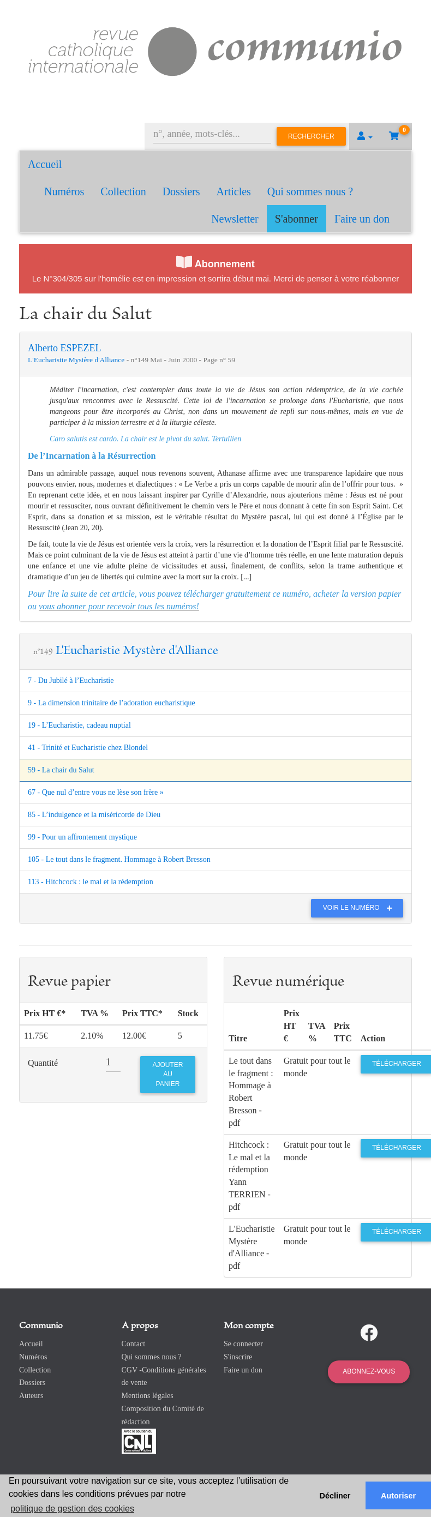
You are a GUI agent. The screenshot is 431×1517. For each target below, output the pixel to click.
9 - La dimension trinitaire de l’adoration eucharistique (111, 703)
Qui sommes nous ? (310, 191)
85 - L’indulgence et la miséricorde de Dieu (94, 815)
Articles (234, 191)
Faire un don (362, 219)
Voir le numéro (360, 908)
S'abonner (296, 219)
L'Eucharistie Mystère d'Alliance (77, 360)
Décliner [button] (335, 1495)
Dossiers (181, 191)
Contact (134, 1344)
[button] (365, 136)
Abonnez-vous (369, 1371)
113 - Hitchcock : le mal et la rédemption (90, 882)
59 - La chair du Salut (61, 770)
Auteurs (31, 1396)
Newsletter (235, 219)
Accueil (45, 164)
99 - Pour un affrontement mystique (82, 837)
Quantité (43, 1063)
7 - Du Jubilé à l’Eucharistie (70, 680)
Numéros (64, 191)
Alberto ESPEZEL (64, 348)
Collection (123, 191)
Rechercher (311, 136)
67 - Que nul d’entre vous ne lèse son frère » (96, 792)
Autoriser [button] (398, 1495)
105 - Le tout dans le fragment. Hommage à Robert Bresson (119, 859)
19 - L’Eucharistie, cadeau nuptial (79, 725)
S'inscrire (238, 1357)
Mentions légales (147, 1396)
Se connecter (243, 1344)
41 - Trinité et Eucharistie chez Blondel (88, 747)
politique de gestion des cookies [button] (72, 1508)
